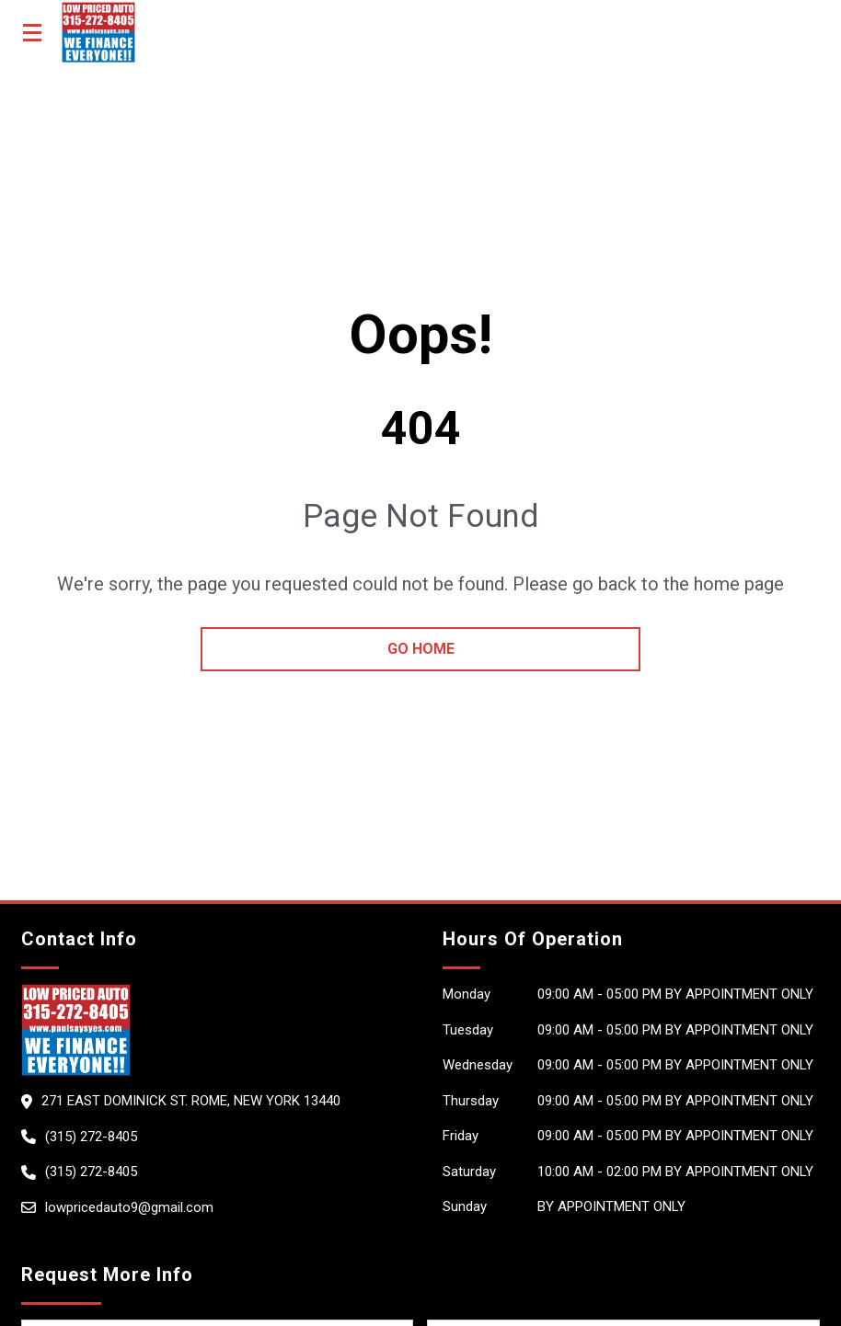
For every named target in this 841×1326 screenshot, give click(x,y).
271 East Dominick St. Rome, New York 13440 (190, 1100)
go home (421, 648)
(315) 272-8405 (91, 1136)
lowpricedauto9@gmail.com (129, 1207)
